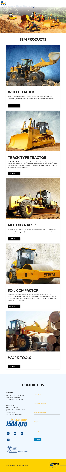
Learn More (14, 105)
